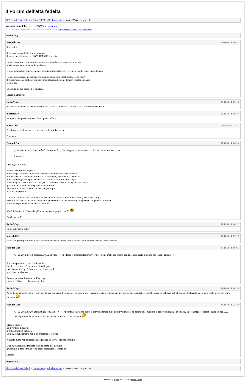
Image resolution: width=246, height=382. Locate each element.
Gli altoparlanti (54, 20)
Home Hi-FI (39, 20)
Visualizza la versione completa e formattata (75, 29)
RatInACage (13, 101)
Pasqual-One (13, 42)
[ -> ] (59, 150)
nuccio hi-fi (12, 125)
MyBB (116, 379)
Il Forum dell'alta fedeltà (33, 11)
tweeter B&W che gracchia (42, 25)
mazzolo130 (13, 113)
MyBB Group (136, 379)
